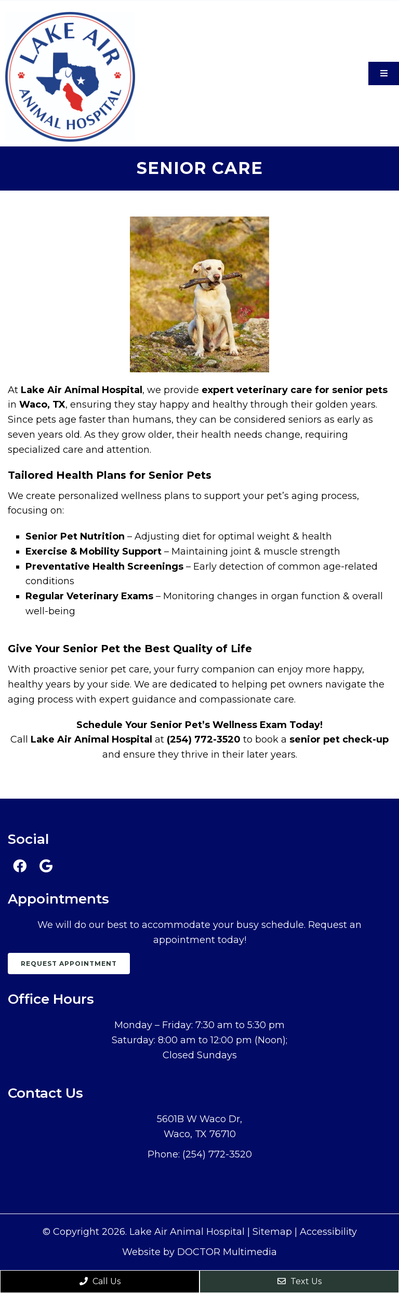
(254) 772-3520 (217, 1154)
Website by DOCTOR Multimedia (199, 1252)
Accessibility (328, 1231)
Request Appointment (69, 963)
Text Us (299, 1281)
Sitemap (272, 1231)
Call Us (100, 1281)
